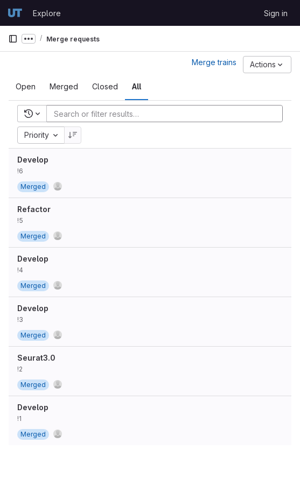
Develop (32, 159)
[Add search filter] (167, 114)
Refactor (34, 209)
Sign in (276, 13)
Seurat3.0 (36, 357)
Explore (47, 13)
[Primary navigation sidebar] (13, 38)
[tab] (26, 86)
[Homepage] (15, 13)
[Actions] (267, 64)
